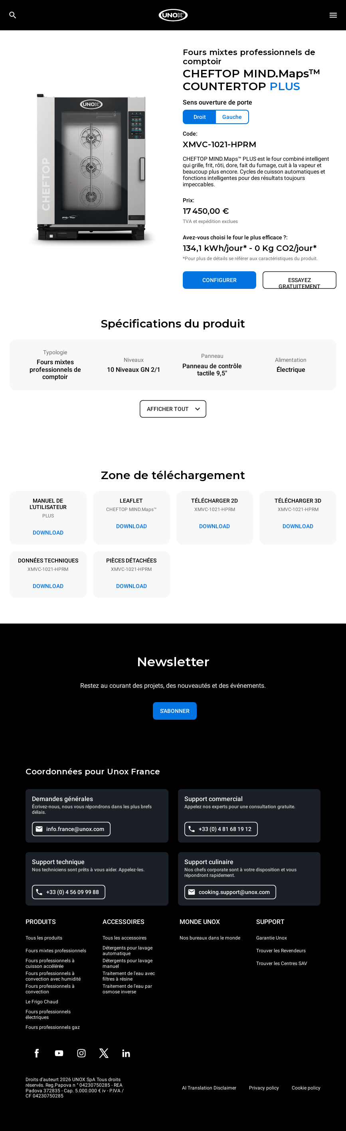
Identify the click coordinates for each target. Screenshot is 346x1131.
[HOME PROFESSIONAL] (173, 15)
